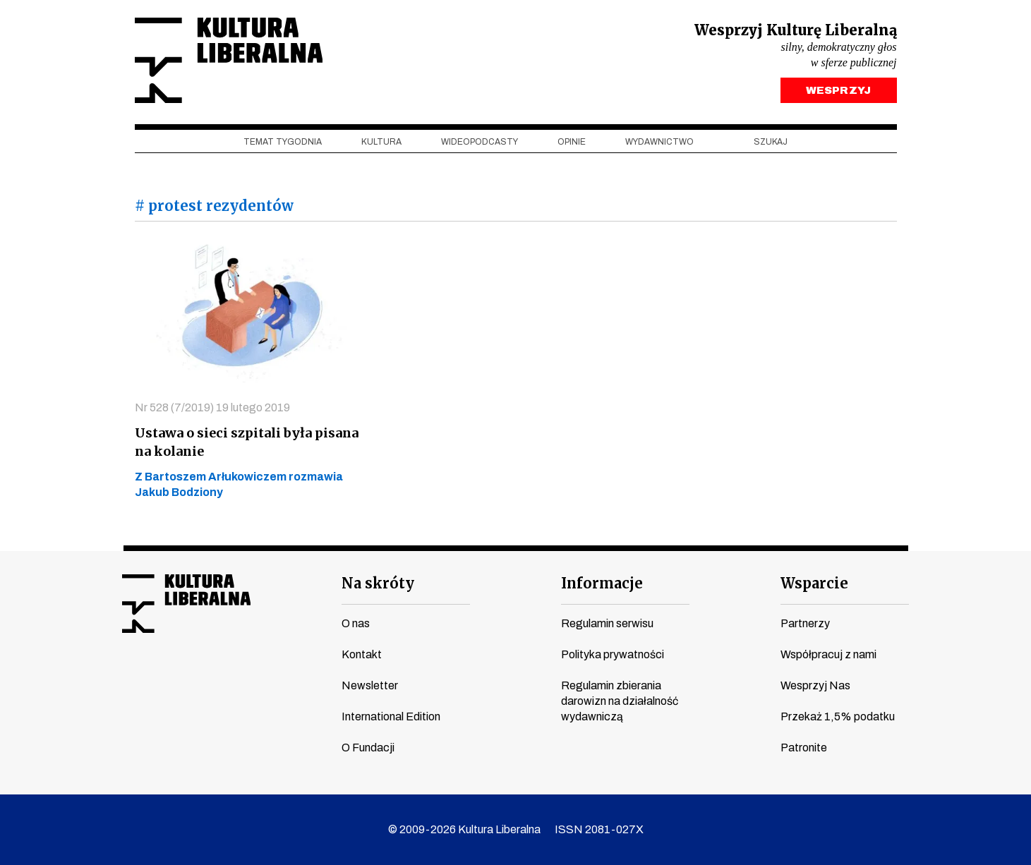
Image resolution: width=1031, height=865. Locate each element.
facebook (131, 677)
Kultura (381, 142)
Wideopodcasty (479, 142)
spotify (265, 677)
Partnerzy (805, 623)
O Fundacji (368, 748)
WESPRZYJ (838, 90)
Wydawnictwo (659, 142)
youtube (158, 677)
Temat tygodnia (282, 142)
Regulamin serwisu (607, 623)
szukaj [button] (771, 142)
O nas (356, 623)
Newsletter (370, 685)
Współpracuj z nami (828, 654)
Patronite (803, 748)
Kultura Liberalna (228, 60)
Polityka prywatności (612, 654)
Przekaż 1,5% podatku (837, 716)
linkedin (238, 677)
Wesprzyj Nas (815, 685)
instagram (185, 677)
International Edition (391, 716)
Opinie (571, 142)
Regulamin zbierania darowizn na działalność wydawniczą (619, 700)
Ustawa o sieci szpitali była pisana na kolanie (246, 442)
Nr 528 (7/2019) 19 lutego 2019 (212, 407)
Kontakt (362, 654)
